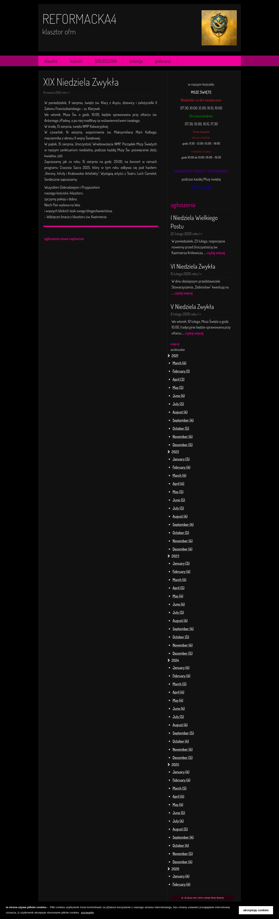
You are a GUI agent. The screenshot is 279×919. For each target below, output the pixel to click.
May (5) (178, 387)
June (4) (179, 395)
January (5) (181, 459)
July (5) (178, 404)
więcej (175, 344)
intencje (136, 61)
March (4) (179, 363)
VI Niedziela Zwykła (193, 266)
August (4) (180, 412)
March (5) (180, 684)
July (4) (178, 821)
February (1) (181, 371)
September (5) (183, 733)
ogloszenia (52, 238)
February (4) (182, 467)
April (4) (178, 483)
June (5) (179, 500)
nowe (64, 238)
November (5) (183, 853)
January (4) (181, 667)
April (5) (179, 588)
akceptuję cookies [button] (256, 910)
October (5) (181, 428)
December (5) (183, 444)
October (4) (181, 741)
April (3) (179, 379)
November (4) (183, 436)
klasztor (51, 61)
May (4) (178, 596)
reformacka (76, 18)
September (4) (183, 420)
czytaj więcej (216, 252)
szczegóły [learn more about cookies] (87, 912)
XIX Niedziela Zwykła (81, 81)
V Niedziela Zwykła (192, 306)
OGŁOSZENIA (106, 61)
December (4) (182, 549)
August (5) (180, 829)
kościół (76, 61)
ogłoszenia (183, 205)
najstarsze (76, 238)
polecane (163, 61)
